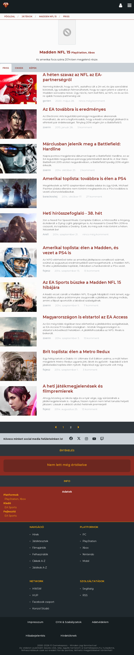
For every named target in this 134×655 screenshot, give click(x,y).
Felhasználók (40, 554)
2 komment (87, 170)
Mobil (86, 561)
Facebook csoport (43, 601)
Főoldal (9, 16)
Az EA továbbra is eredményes (74, 109)
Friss (6, 68)
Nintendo (88, 554)
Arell (46, 234)
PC (84, 534)
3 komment (90, 369)
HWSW (37, 588)
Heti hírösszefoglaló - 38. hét (72, 213)
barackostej (50, 196)
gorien (47, 100)
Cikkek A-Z (38, 561)
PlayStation (89, 541)
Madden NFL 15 (48, 16)
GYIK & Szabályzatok (68, 622)
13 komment (91, 270)
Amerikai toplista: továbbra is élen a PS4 (84, 178)
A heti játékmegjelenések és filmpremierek (73, 389)
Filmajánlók (39, 547)
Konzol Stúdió (40, 608)
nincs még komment (92, 100)
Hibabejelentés (35, 635)
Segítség (88, 588)
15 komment (91, 338)
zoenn (47, 127)
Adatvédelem (100, 622)
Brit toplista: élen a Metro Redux (76, 351)
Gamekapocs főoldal (6, 5)
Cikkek (19, 68)
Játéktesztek (40, 541)
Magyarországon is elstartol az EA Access (85, 317)
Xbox (85, 547)
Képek (33, 68)
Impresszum (35, 622)
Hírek (35, 534)
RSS (85, 595)
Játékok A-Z (39, 567)
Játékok (27, 16)
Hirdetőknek (69, 635)
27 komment (94, 196)
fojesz (46, 270)
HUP (35, 595)
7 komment (91, 305)
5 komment (85, 127)
